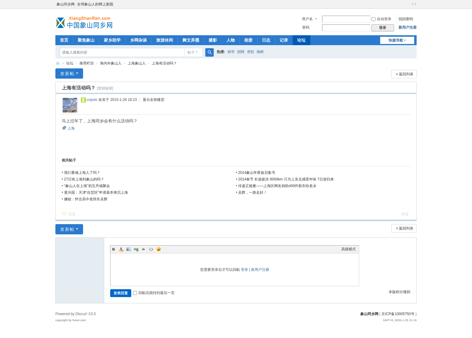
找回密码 (406, 19)
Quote (144, 249)
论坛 (301, 40)
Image (129, 249)
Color (121, 249)
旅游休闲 (164, 40)
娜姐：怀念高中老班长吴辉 (85, 199)
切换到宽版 (414, 4)
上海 (71, 128)
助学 (231, 52)
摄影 (213, 40)
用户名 (307, 19)
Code (151, 249)
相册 (248, 40)
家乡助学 (112, 40)
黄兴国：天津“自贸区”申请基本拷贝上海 (96, 192)
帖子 (191, 52)
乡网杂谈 (138, 40)
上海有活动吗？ (164, 63)
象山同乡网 (66, 4)
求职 (250, 52)
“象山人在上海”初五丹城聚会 (87, 186)
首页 (64, 40)
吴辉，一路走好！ (252, 192)
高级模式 (348, 249)
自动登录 (381, 19)
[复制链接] (105, 88)
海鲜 (260, 52)
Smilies (159, 249)
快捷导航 (396, 40)
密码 (305, 27)
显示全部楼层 (153, 100)
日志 (266, 40)
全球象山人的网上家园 (95, 4)
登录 (244, 270)
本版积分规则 (399, 292)
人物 (230, 40)
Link (136, 249)
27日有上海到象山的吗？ (84, 179)
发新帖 (67, 73)
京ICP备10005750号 (397, 314)
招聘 (240, 52)
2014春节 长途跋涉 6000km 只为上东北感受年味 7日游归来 (286, 179)
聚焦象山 (86, 40)
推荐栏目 (86, 63)
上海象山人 (137, 63)
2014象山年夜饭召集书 (256, 173)
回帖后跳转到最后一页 (154, 293)
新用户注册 (408, 27)
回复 (72, 214)
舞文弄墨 (190, 40)
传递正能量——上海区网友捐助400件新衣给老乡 (277, 186)
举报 (404, 214)
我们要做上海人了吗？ (82, 173)
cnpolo (92, 100)
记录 (284, 40)
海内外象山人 (111, 63)
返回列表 (406, 74)
